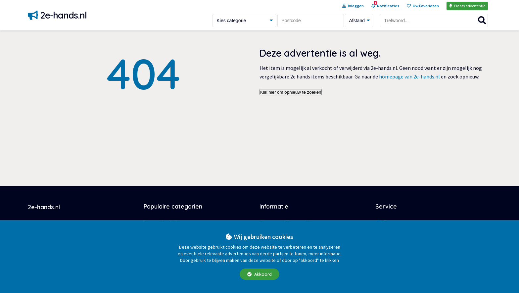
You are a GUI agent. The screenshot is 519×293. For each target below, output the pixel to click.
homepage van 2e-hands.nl (409, 76)
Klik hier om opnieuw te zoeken (290, 92)
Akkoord (259, 274)
